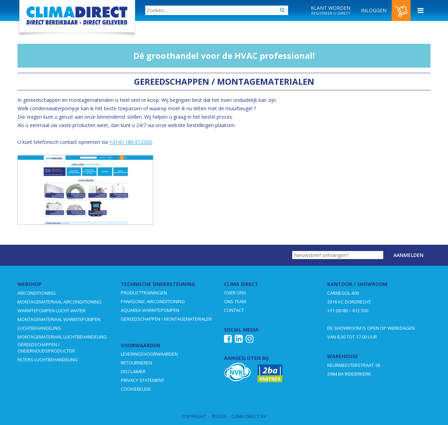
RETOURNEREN (136, 363)
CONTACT (234, 310)
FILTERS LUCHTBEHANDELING (48, 359)
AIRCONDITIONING (37, 293)
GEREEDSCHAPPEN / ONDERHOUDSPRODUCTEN (46, 347)
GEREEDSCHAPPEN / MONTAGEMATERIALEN (166, 319)
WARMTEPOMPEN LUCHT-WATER (51, 310)
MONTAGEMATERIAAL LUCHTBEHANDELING (62, 337)
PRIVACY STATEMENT (142, 380)
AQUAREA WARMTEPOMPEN (150, 310)
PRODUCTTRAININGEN (144, 293)
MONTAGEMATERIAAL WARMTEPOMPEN (59, 319)
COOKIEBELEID (136, 389)
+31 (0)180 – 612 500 (347, 310)
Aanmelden (408, 255)
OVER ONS (235, 293)
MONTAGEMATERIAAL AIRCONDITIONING (60, 302)
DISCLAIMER (133, 371)
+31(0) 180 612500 (130, 142)
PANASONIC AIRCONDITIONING (153, 301)
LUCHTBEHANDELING (39, 328)
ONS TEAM (235, 301)
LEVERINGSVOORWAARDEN (149, 354)
